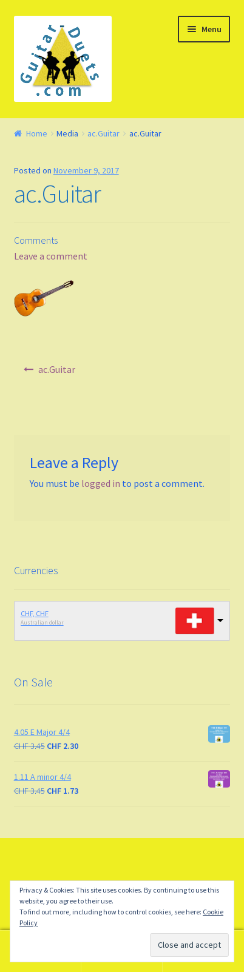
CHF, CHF (35, 613)
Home (36, 133)
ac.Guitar (103, 133)
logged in (100, 483)
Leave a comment (50, 256)
